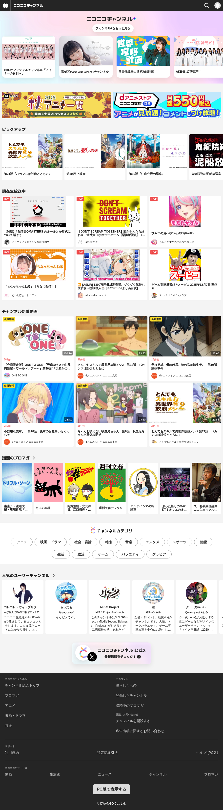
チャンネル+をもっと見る (113, 28)
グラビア (159, 554)
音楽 (128, 542)
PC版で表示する (111, 789)
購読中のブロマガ (129, 706)
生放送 (55, 774)
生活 (60, 554)
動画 (8, 774)
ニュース (105, 774)
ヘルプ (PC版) (207, 753)
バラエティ (130, 554)
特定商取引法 (107, 753)
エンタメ (152, 542)
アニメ (22, 542)
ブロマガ (12, 695)
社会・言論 (83, 542)
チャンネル (157, 774)
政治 (81, 554)
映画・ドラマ (50, 542)
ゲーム (103, 554)
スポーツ (179, 542)
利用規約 (12, 753)
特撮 (108, 542)
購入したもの (126, 685)
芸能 (203, 542)
